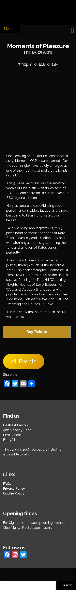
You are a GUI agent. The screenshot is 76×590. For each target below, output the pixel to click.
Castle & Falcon (15, 425)
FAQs (7, 484)
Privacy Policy (14, 488)
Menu (10, 29)
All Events (23, 361)
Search (5, 578)
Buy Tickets (37, 332)
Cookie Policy (13, 493)
